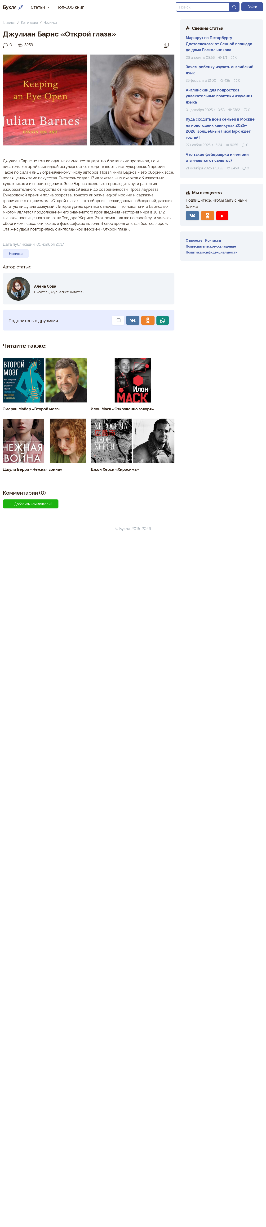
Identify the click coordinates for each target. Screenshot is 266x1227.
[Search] (203, 7)
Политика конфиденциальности (212, 252)
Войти (252, 6)
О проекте (194, 240)
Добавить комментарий (30, 503)
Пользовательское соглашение (211, 246)
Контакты (213, 240)
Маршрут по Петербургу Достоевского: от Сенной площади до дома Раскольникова (219, 43)
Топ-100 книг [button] (70, 7)
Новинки (50, 22)
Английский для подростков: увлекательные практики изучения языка (219, 95)
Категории (29, 22)
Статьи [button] (38, 7)
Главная (9, 22)
